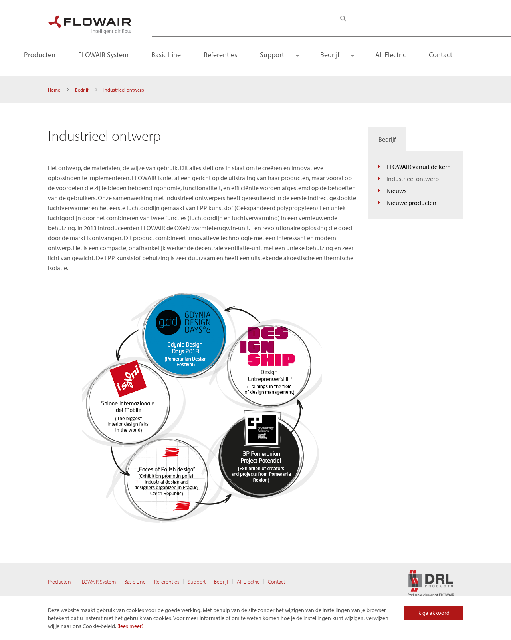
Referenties (220, 54)
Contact (440, 54)
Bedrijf (329, 54)
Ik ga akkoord (433, 612)
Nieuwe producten (411, 203)
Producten (39, 54)
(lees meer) (130, 626)
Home (54, 90)
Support (272, 54)
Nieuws (396, 191)
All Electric (390, 54)
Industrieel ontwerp (412, 179)
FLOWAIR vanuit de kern (418, 167)
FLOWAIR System (103, 54)
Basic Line (166, 54)
